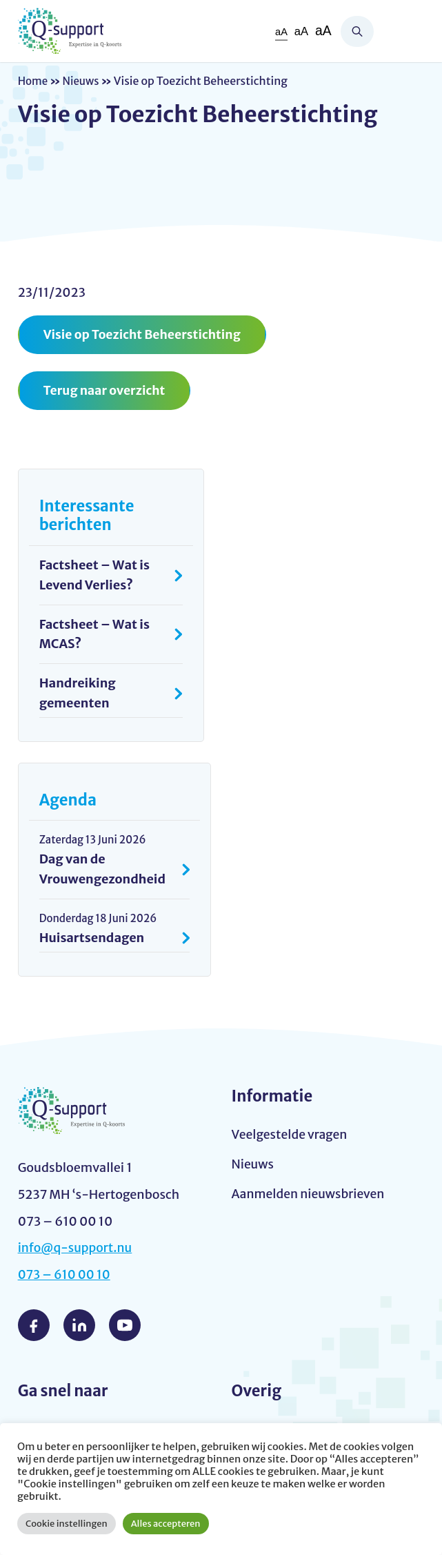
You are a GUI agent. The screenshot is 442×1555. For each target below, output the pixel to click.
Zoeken (357, 31)
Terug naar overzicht (105, 391)
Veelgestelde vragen (291, 1136)
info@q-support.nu (76, 1250)
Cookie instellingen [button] (67, 1523)
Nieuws (83, 81)
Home (34, 81)
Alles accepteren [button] (166, 1523)
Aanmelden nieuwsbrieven (310, 1196)
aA (280, 31)
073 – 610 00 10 (65, 1276)
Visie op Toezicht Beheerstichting (144, 334)
